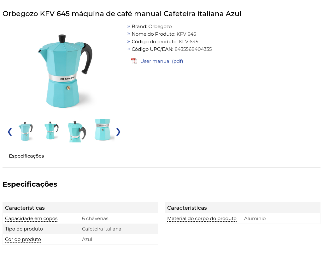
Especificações (26, 156)
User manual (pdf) (161, 61)
